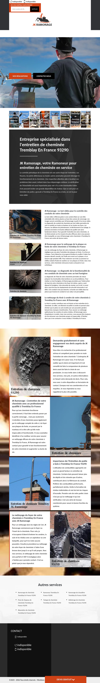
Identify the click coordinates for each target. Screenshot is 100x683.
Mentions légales (43, 680)
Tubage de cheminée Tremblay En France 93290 (52, 601)
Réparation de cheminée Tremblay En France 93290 (27, 611)
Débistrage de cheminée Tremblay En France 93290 (77, 601)
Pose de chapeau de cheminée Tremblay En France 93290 (25, 603)
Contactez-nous (44, 76)
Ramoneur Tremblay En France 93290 (51, 594)
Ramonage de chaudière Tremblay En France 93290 (77, 594)
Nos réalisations (20, 76)
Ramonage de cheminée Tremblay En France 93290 (27, 594)
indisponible (16, 1)
